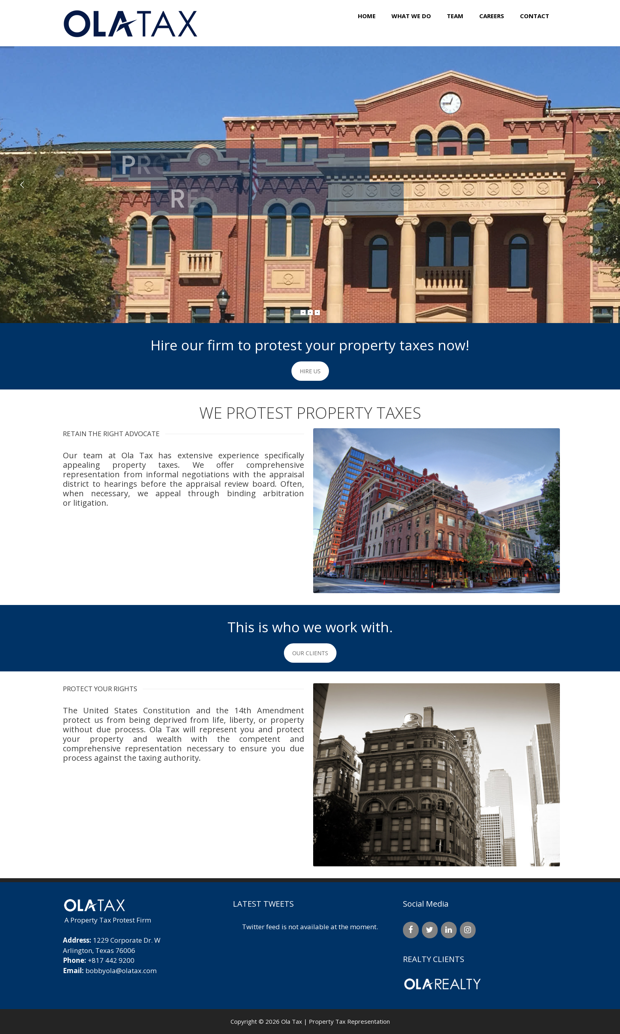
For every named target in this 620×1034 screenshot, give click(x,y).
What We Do (411, 16)
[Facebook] (411, 930)
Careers (491, 16)
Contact (534, 16)
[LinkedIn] (449, 930)
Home (367, 16)
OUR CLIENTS (310, 653)
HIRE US (310, 371)
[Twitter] (430, 930)
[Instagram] (468, 930)
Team (455, 16)
